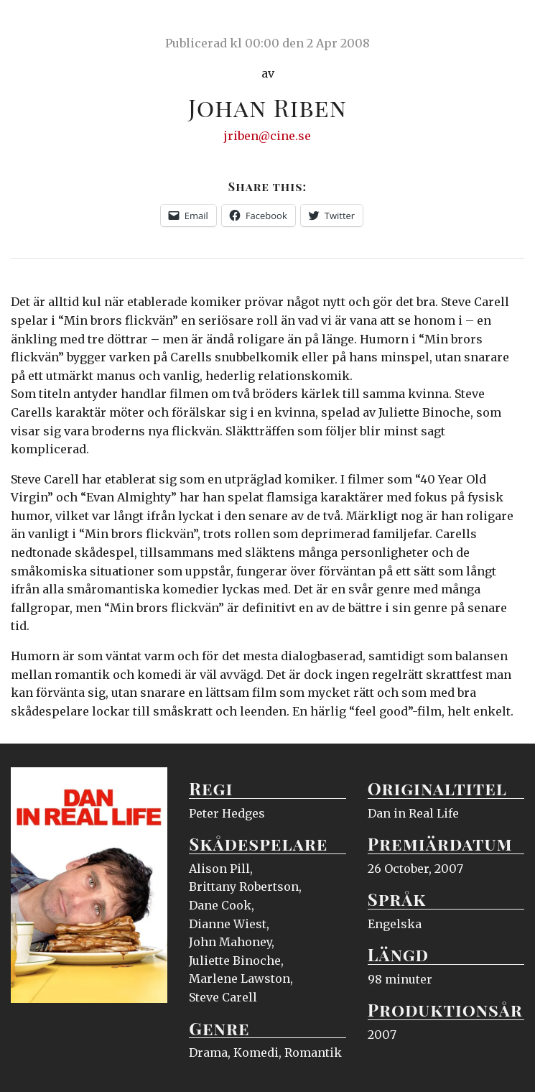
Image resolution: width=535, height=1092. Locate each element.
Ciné (44, 25)
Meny (506, 25)
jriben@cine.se (267, 136)
